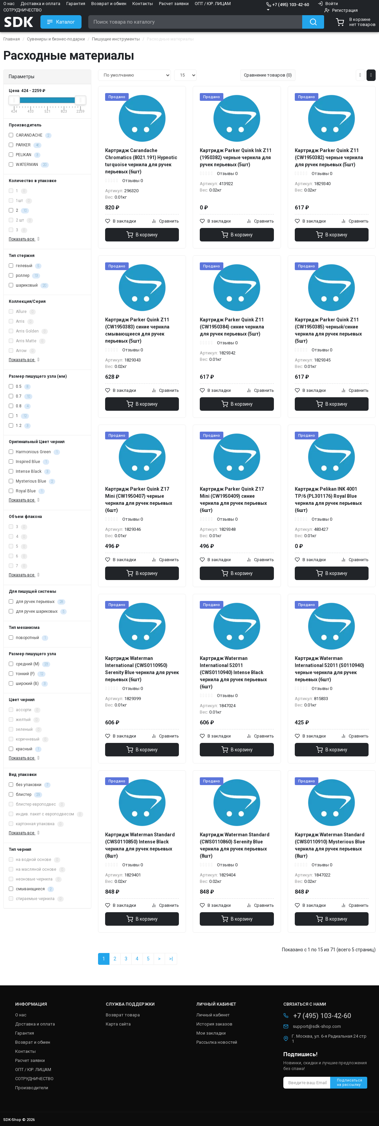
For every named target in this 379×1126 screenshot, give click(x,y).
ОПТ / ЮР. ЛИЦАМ (213, 3)
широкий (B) (28, 684)
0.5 (20, 386)
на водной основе (34, 860)
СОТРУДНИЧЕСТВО (22, 9)
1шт (20, 201)
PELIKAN (24, 155)
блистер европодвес (37, 804)
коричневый (29, 739)
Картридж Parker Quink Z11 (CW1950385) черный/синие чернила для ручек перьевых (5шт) (328, 330)
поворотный (28, 638)
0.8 (20, 406)
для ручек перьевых (37, 602)
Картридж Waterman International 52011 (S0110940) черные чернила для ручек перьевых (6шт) (329, 669)
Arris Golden (28, 331)
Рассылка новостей (216, 1042)
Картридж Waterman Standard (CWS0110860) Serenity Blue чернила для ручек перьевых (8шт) (235, 845)
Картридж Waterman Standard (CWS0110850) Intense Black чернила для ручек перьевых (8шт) (140, 845)
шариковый (29, 285)
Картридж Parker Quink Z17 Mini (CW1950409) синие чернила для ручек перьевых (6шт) (233, 499)
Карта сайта (118, 1024)
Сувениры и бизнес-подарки (56, 38)
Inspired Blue (29, 462)
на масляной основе (37, 869)
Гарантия (75, 3)
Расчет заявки (174, 3)
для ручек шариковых (38, 611)
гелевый (25, 266)
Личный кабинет (213, 1014)
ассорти (24, 710)
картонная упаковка (36, 824)
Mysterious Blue (32, 481)
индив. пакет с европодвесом (46, 814)
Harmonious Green (34, 452)
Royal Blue (27, 491)
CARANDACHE (30, 135)
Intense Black (30, 471)
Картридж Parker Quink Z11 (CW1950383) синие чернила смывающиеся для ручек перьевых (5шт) (137, 330)
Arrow (22, 351)
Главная (11, 38)
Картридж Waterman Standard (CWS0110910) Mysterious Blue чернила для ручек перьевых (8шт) (330, 845)
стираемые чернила (36, 899)
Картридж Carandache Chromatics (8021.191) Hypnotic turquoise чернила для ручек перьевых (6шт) (141, 161)
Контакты (142, 3)
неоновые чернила (35, 879)
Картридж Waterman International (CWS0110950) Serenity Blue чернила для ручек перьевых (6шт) (142, 669)
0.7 (20, 396)
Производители (31, 1087)
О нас (8, 3)
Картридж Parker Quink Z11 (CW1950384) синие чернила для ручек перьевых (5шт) (232, 327)
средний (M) (29, 664)
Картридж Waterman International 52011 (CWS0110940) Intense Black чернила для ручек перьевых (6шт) (233, 672)
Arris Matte (27, 341)
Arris (21, 321)
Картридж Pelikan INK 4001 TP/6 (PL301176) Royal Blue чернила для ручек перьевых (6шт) (328, 499)
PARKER (25, 145)
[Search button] (313, 22)
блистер (25, 795)
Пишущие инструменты (116, 38)
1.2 (20, 426)
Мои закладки (211, 1033)
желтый (24, 720)
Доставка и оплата (40, 3)
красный (25, 749)
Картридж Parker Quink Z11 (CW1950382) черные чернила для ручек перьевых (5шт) (329, 157)
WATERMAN (29, 165)
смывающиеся (31, 889)
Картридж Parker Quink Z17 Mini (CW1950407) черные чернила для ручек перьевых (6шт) (138, 499)
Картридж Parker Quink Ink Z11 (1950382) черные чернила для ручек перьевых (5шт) (236, 157)
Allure (22, 312)
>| (171, 958)
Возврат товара (123, 1014)
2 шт (21, 220)
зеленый (25, 729)
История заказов (214, 1024)
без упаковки (30, 785)
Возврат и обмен (108, 3)
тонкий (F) (27, 674)
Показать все (25, 239)
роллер (24, 276)
